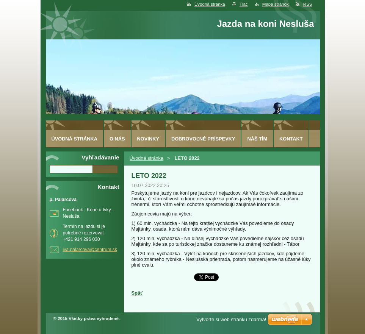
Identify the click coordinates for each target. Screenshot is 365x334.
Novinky (148, 139)
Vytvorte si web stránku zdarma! (231, 319)
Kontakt (291, 139)
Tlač (244, 4)
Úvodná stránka (209, 4)
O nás (117, 139)
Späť (137, 293)
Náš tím (257, 139)
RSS (307, 4)
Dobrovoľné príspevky (203, 139)
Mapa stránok (275, 4)
